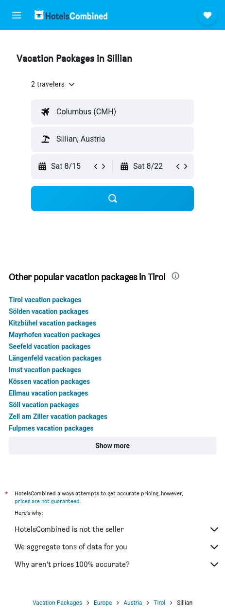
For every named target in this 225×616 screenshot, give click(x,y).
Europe (103, 602)
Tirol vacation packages (45, 300)
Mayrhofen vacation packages (55, 335)
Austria (132, 602)
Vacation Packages (57, 602)
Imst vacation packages (45, 370)
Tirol (159, 602)
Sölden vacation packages (48, 311)
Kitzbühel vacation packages (52, 323)
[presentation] (175, 276)
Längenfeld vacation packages (55, 358)
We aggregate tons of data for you (117, 547)
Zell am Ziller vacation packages (58, 416)
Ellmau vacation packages (48, 393)
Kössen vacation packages (49, 381)
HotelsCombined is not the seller (117, 529)
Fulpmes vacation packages (51, 428)
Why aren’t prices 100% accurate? (117, 564)
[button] (16, 15)
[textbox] (112, 112)
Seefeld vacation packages (50, 346)
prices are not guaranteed (47, 501)
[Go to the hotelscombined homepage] (71, 14)
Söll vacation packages (44, 405)
